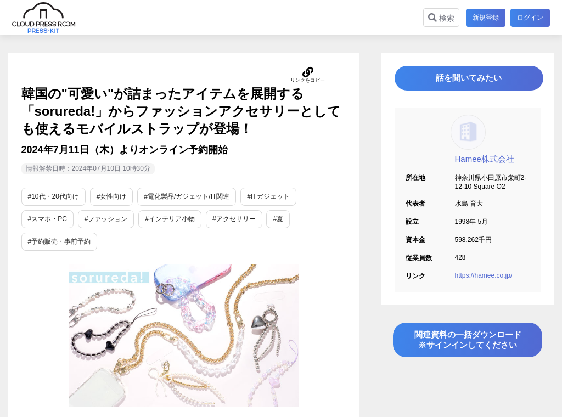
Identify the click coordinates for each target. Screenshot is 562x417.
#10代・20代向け (53, 196)
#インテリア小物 (170, 219)
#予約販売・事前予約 (59, 241)
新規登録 (484, 17)
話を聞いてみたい (467, 80)
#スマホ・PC (47, 219)
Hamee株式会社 (484, 163)
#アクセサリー (234, 219)
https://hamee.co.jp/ (484, 280)
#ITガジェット (268, 196)
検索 (439, 17)
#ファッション (106, 219)
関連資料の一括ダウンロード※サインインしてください (468, 347)
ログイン (530, 17)
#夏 (278, 219)
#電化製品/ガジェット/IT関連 (186, 196)
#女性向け (112, 196)
